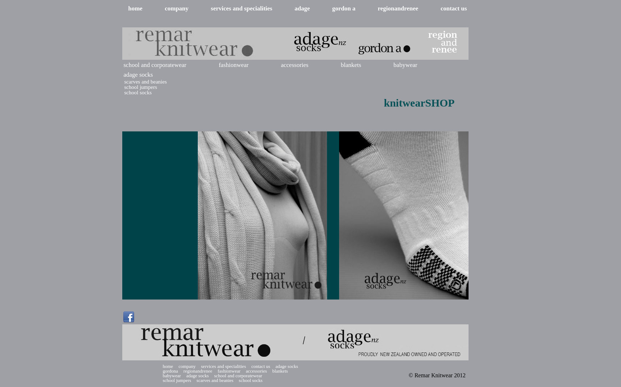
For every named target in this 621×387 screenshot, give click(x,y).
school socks (138, 92)
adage (302, 8)
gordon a (344, 8)
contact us (453, 8)
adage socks (138, 74)
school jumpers (140, 87)
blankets (351, 65)
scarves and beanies (145, 82)
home (135, 8)
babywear (405, 65)
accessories (294, 65)
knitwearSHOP (419, 103)
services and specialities (241, 8)
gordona (170, 371)
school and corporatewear (155, 65)
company (176, 8)
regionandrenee (398, 8)
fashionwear (233, 65)
